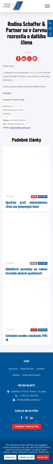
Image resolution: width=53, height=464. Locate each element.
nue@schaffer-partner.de (19, 127)
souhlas (42, 445)
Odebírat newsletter (26, 426)
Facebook (21, 417)
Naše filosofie (27, 368)
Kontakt (50, 34)
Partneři (40, 368)
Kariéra (16, 374)
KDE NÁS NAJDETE (26, 385)
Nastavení (10, 457)
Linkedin (31, 417)
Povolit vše (42, 457)
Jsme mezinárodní (31, 374)
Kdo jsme (13, 368)
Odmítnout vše (26, 457)
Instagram (26, 417)
